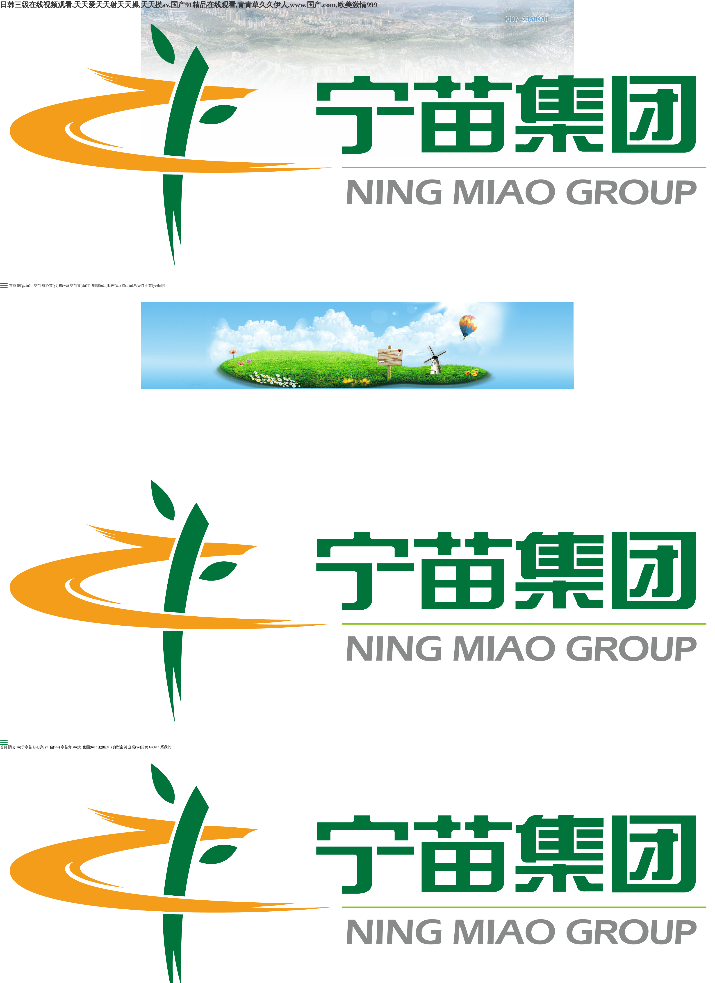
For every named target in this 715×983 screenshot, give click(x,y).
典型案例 (120, 747)
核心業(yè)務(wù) (55, 285)
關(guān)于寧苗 (29, 285)
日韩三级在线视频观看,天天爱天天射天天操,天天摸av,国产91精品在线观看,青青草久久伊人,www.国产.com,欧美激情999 (188, 5)
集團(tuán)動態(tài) (106, 285)
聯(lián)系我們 (133, 285)
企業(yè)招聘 (155, 285)
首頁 (12, 285)
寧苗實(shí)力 (80, 285)
